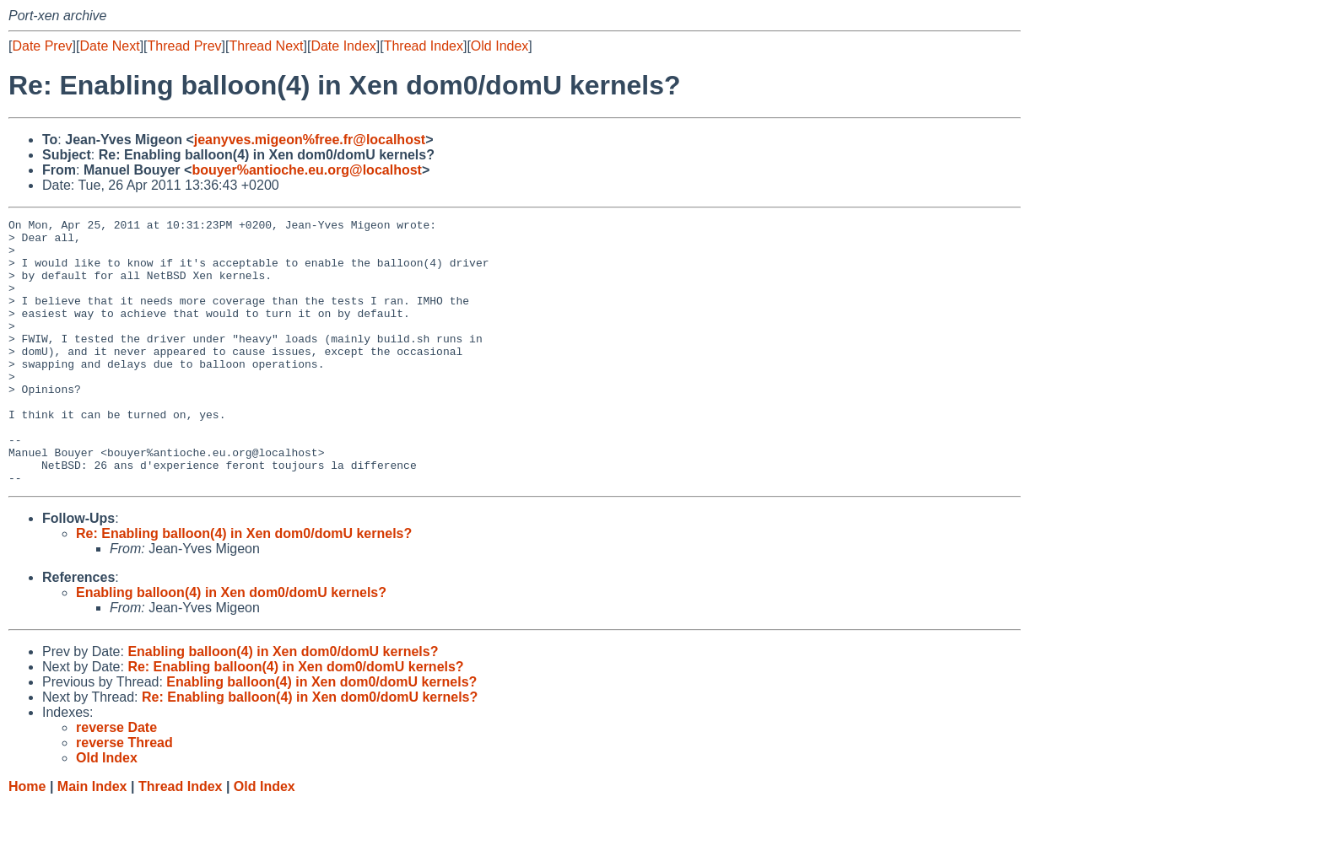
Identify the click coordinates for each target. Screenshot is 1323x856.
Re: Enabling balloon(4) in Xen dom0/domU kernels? (244, 586)
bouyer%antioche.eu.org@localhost (307, 170)
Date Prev (42, 46)
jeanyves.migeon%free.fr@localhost (309, 139)
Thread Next (266, 46)
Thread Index (423, 46)
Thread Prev (185, 46)
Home (27, 839)
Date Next (109, 46)
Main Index (92, 839)
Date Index (342, 46)
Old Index (499, 46)
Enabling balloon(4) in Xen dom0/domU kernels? (231, 645)
